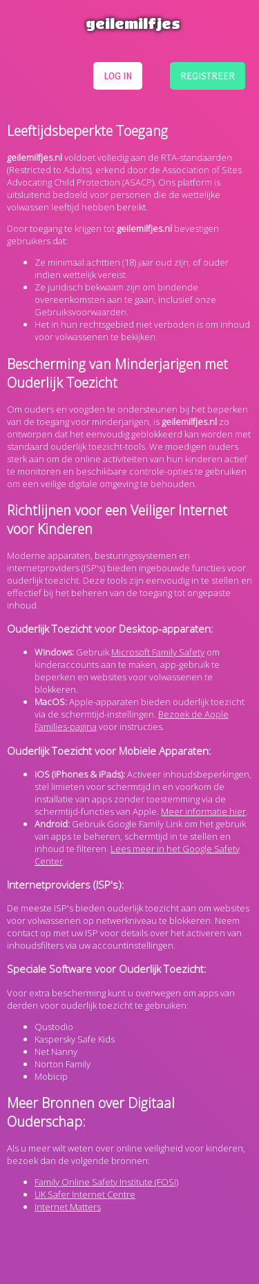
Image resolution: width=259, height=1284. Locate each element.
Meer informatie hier (203, 811)
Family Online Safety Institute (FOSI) (106, 1182)
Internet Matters (68, 1207)
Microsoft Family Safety (157, 652)
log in (118, 75)
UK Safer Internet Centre (85, 1194)
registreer (207, 75)
